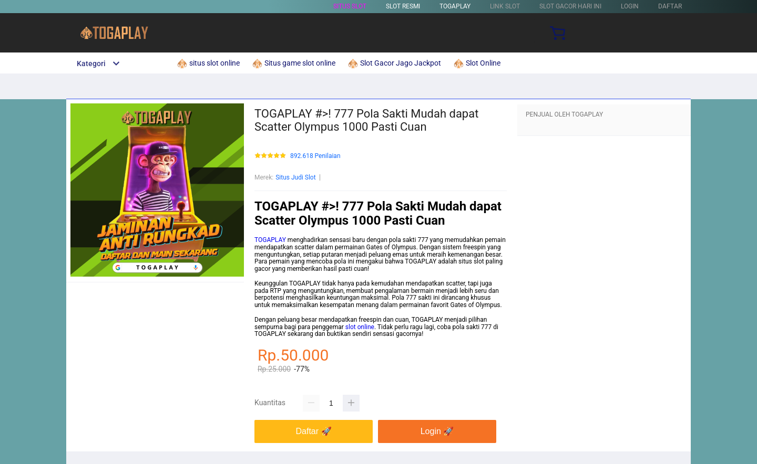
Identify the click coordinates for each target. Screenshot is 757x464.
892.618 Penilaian (315, 156)
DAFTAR (670, 6)
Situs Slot (349, 6)
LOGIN (630, 6)
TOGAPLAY (454, 6)
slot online (359, 327)
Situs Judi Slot (295, 177)
